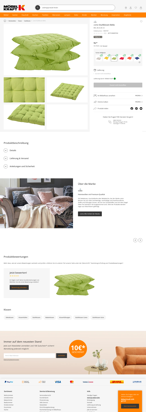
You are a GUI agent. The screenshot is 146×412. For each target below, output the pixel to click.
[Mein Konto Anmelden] (131, 8)
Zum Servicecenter (130, 406)
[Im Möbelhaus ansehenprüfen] (118, 95)
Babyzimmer (8, 400)
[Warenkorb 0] (141, 8)
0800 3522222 (117, 120)
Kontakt (89, 402)
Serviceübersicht (45, 395)
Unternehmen (91, 407)
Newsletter (43, 405)
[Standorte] (126, 8)
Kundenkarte (44, 398)
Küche (6, 410)
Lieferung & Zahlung (94, 405)
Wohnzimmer (8, 395)
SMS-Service (44, 402)
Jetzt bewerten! (113, 33)
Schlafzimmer (8, 398)
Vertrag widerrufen (93, 398)
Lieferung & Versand (19, 158)
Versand (105, 46)
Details (13, 150)
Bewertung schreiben (19, 287)
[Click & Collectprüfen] (118, 102)
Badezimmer (8, 402)
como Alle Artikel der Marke (90, 214)
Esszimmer (7, 407)
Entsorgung (91, 400)
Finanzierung (44, 400)
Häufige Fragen (92, 395)
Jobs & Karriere (92, 410)
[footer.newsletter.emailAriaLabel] (29, 355)
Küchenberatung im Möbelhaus (50, 410)
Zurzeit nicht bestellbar (118, 85)
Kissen (7, 309)
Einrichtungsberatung (47, 407)
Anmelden (61, 356)
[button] (99, 58)
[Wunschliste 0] (136, 7)
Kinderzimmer (9, 405)
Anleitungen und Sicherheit (22, 166)
